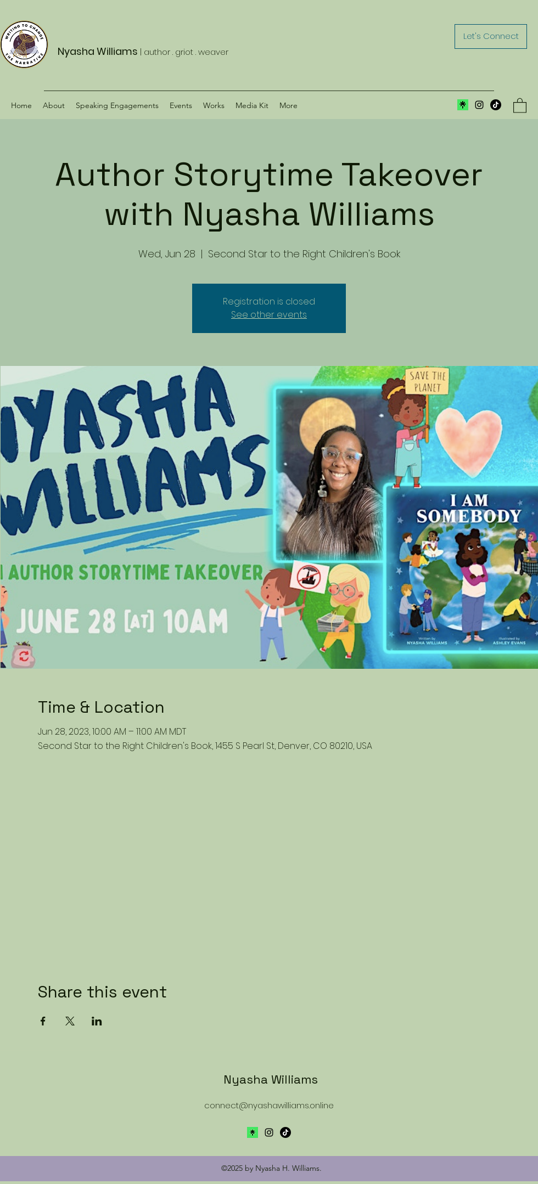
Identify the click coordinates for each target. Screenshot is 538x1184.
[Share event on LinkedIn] (97, 1021)
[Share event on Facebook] (43, 1021)
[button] (519, 105)
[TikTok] (495, 104)
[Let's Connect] (491, 36)
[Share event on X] (70, 1021)
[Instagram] (479, 104)
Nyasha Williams (270, 1079)
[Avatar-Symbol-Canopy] (252, 1132)
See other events (269, 314)
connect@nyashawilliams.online (269, 1105)
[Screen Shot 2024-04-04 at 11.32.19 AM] (462, 104)
